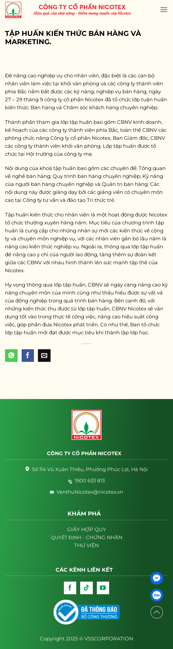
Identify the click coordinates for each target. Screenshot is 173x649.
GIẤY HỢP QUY (86, 529)
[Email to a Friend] (44, 355)
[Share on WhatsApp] (11, 355)
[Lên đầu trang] (156, 612)
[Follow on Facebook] (70, 588)
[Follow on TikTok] (86, 588)
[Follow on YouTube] (103, 588)
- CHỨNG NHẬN (86, 537)
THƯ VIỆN (86, 545)
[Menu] (164, 9)
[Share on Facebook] (28, 355)
